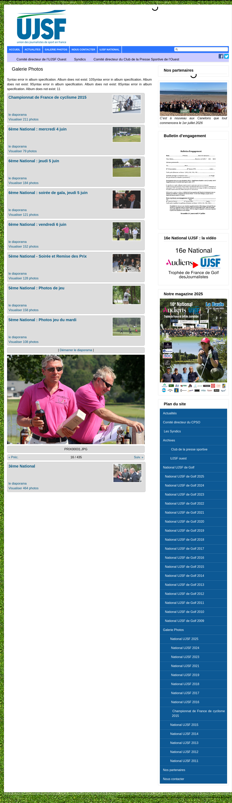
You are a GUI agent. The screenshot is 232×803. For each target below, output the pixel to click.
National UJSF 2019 (182, 675)
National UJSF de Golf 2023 (184, 494)
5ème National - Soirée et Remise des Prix (47, 256)
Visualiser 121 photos (23, 214)
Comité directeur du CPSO (181, 422)
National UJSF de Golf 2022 (184, 503)
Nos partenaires (174, 770)
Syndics (80, 59)
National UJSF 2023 (182, 657)
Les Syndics (172, 431)
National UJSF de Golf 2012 (184, 593)
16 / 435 (76, 457)
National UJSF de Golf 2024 (184, 485)
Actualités (170, 413)
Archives (169, 440)
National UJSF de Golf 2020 (184, 521)
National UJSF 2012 (181, 752)
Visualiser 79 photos (22, 151)
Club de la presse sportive (186, 449)
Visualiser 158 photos (23, 310)
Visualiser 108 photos (23, 342)
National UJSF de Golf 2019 (184, 530)
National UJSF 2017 (182, 693)
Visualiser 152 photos (23, 246)
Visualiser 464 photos (23, 488)
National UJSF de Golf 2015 (184, 566)
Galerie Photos (56, 49)
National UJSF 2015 (181, 724)
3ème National (21, 466)
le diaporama (17, 114)
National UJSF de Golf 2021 (184, 512)
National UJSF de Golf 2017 (184, 548)
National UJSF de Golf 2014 (184, 575)
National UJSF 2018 (182, 684)
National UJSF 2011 (181, 761)
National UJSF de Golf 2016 (184, 557)
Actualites (33, 49)
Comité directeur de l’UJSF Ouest (41, 59)
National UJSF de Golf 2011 (184, 602)
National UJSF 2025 (181, 639)
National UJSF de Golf (178, 467)
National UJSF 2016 (182, 702)
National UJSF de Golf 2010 (184, 611)
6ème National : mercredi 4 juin (37, 129)
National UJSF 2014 (181, 734)
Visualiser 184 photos (23, 183)
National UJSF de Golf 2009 (184, 621)
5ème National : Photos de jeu (36, 288)
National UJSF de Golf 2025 (184, 476)
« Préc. (13, 457)
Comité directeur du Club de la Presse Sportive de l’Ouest (136, 59)
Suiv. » (138, 457)
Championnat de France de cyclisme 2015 (47, 97)
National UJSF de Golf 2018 (184, 539)
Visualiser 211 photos (23, 119)
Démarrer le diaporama (76, 350)
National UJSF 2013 (181, 743)
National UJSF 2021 (182, 666)
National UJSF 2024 (182, 648)
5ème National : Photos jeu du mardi (42, 320)
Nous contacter (83, 49)
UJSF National (109, 49)
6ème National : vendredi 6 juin (37, 224)
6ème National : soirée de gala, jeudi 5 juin (47, 192)
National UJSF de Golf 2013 (184, 584)
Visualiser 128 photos (23, 278)
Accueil (14, 49)
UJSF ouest (176, 458)
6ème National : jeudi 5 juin (33, 161)
